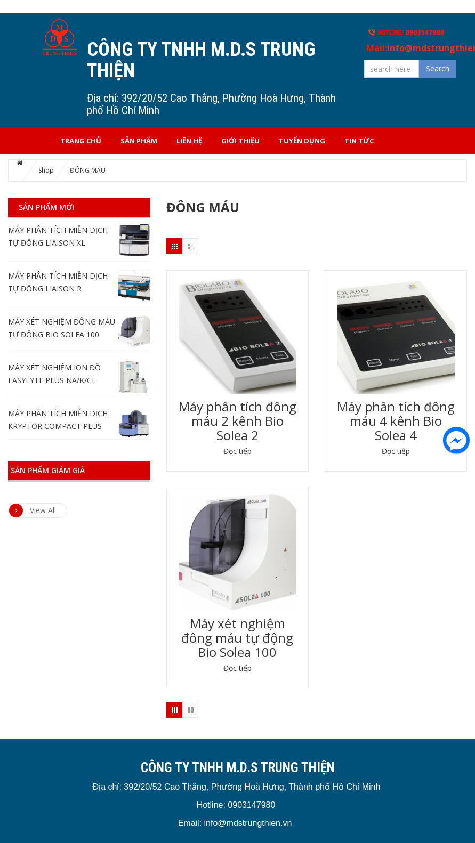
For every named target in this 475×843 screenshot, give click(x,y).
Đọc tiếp (237, 451)
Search (437, 68)
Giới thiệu (240, 140)
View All (32, 510)
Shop (46, 170)
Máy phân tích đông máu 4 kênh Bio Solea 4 (396, 421)
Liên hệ (189, 140)
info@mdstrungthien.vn (248, 823)
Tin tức (359, 140)
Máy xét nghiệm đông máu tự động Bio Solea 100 (237, 637)
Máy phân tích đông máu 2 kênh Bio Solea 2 (237, 421)
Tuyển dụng (302, 140)
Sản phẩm (138, 140)
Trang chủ (80, 140)
